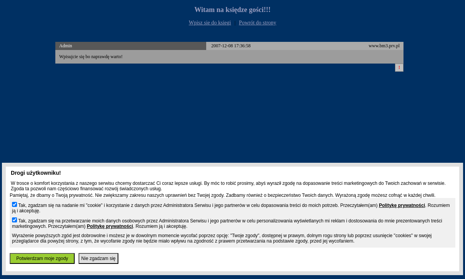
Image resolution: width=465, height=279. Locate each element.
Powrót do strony (257, 23)
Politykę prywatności (402, 205)
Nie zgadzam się (98, 258)
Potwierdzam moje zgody (42, 258)
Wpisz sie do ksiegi (210, 23)
